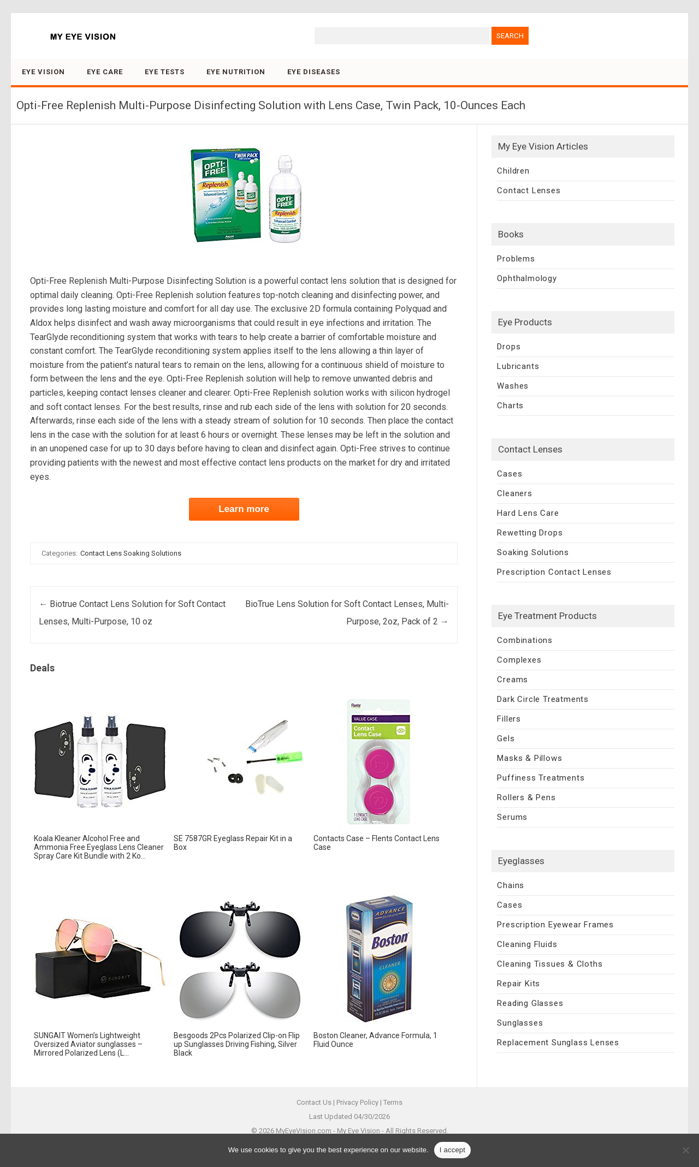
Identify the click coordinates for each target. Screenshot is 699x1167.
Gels (505, 738)
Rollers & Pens (526, 797)
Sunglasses (520, 1023)
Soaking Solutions (533, 552)
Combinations (525, 640)
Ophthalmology (526, 278)
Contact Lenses (528, 190)
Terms (392, 1102)
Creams (512, 679)
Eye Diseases (313, 72)
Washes (513, 386)
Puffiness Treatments (540, 778)
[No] (685, 1150)
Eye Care (105, 72)
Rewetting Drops (529, 533)
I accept (453, 1150)
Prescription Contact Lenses (554, 572)
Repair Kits (518, 984)
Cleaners (514, 493)
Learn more (243, 509)
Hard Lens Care (528, 513)
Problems (516, 259)
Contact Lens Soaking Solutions (130, 553)
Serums (512, 817)
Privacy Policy (357, 1102)
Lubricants (518, 366)
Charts (510, 405)
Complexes (519, 660)
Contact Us (314, 1102)
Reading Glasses (530, 1003)
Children (513, 171)
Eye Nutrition (235, 72)
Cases (509, 474)
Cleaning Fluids (527, 944)
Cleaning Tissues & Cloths (549, 964)
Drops (508, 347)
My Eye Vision (358, 1131)
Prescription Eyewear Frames (555, 925)
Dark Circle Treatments (543, 699)
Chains (510, 885)
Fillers (509, 719)
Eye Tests (165, 72)
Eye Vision (43, 72)
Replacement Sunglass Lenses (558, 1042)
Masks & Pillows (529, 758)
